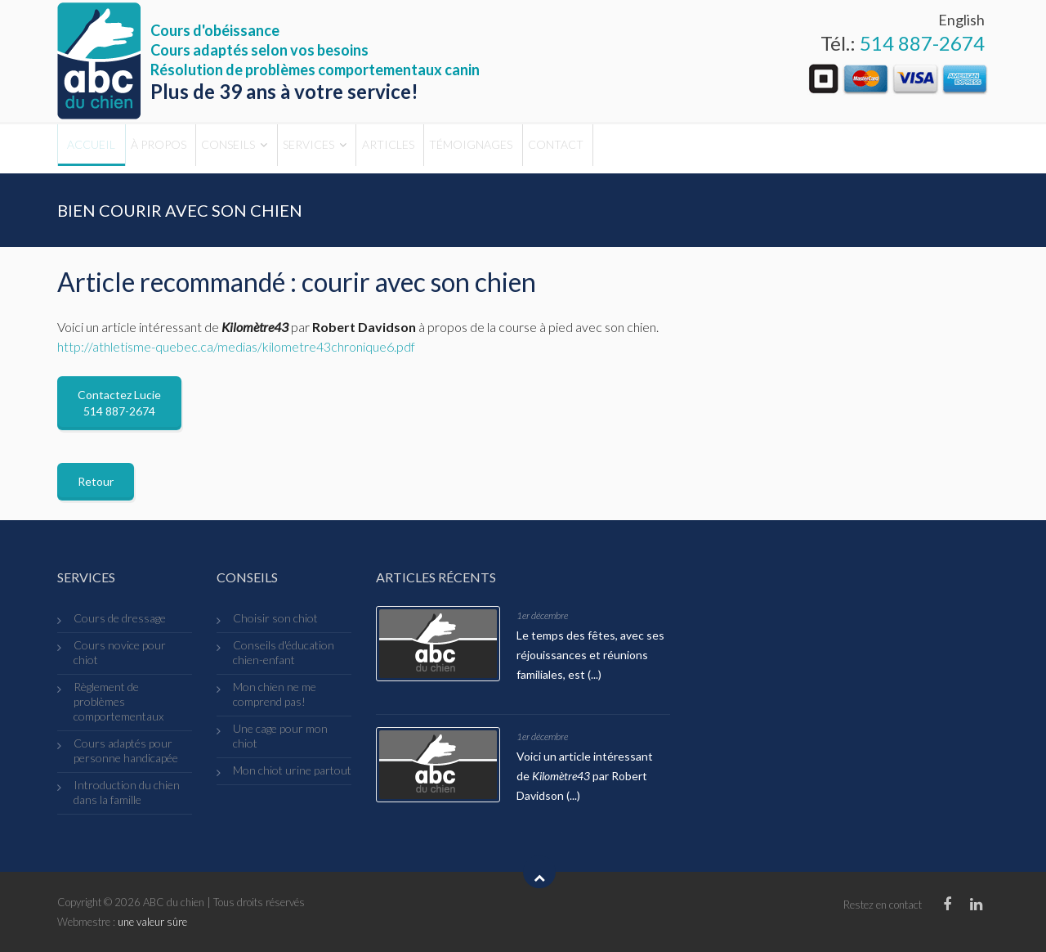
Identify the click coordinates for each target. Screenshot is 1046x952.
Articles (483, 148)
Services (382, 148)
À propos (189, 148)
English (961, 20)
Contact (694, 148)
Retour (96, 481)
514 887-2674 (922, 43)
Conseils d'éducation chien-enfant (283, 652)
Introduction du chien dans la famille (127, 792)
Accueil (101, 148)
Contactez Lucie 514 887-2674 (119, 403)
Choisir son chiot (275, 618)
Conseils (281, 148)
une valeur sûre (152, 921)
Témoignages (588, 148)
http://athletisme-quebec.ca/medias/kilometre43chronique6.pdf (236, 346)
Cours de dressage (120, 618)
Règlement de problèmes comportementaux (118, 701)
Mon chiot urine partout (292, 770)
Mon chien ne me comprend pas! (274, 694)
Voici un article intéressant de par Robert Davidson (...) (584, 775)
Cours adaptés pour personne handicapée (126, 750)
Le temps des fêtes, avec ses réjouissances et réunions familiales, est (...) (590, 654)
